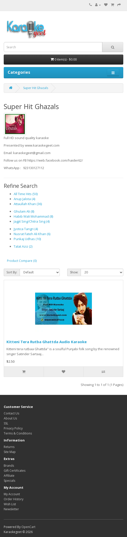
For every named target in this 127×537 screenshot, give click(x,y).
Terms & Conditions (18, 433)
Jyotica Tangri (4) (26, 229)
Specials (9, 480)
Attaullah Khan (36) (28, 204)
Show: (74, 272)
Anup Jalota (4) (24, 199)
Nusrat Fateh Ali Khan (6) (32, 234)
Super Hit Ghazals (35, 88)
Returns (9, 447)
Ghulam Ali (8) (24, 211)
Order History (13, 499)
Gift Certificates (14, 470)
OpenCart (28, 527)
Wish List (10, 504)
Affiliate (9, 475)
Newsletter (11, 509)
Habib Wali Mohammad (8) (33, 216)
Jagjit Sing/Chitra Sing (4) (32, 221)
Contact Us (11, 413)
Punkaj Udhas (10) (27, 239)
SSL (6, 423)
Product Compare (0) (22, 261)
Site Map (10, 452)
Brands (9, 465)
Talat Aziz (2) (23, 246)
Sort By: (11, 272)
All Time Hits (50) (26, 194)
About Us (10, 418)
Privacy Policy (13, 428)
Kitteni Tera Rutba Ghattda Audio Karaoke (46, 341)
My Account (12, 494)
